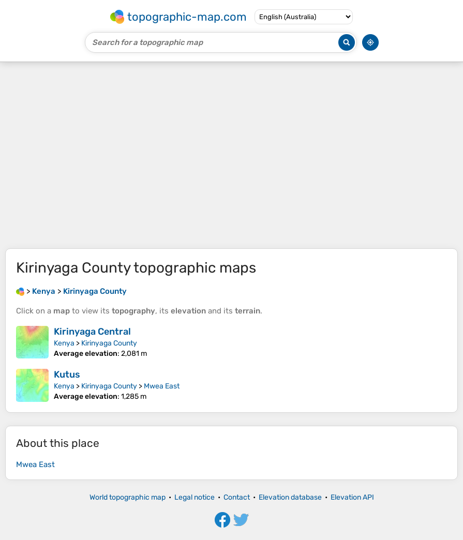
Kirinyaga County (109, 343)
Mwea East (162, 386)
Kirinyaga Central (92, 331)
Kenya (64, 343)
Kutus (67, 374)
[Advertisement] (231, 155)
